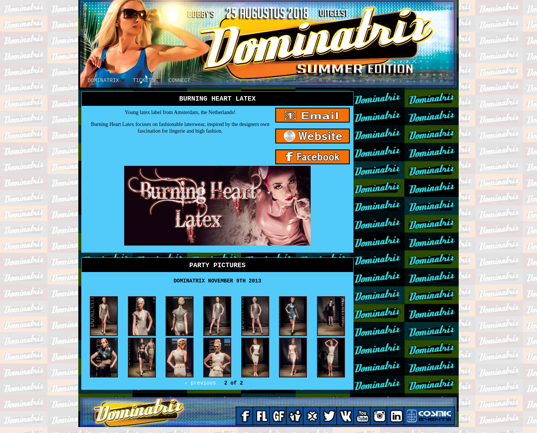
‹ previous (200, 382)
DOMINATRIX (103, 80)
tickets (144, 80)
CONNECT (180, 80)
